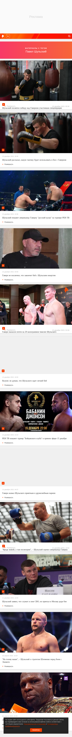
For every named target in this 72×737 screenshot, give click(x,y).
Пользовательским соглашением (35, 724)
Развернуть (9, 106)
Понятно (36, 730)
